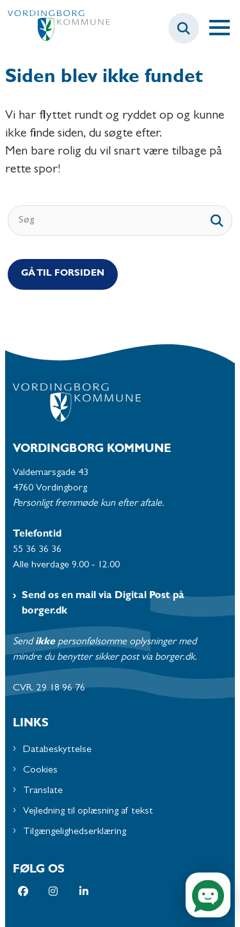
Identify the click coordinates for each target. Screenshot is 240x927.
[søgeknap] (217, 220)
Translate (43, 791)
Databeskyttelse (57, 750)
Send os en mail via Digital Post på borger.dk (103, 604)
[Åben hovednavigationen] (224, 28)
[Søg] (120, 220)
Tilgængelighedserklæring (74, 832)
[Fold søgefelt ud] (183, 28)
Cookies (40, 770)
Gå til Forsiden (62, 274)
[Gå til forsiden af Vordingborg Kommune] (55, 28)
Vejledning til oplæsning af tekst (88, 811)
